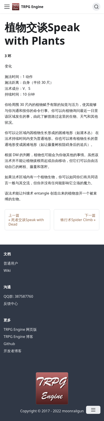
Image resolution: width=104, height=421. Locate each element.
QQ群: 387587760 (18, 296)
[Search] (96, 7)
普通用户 (11, 263)
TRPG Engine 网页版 (20, 329)
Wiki (7, 270)
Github (9, 343)
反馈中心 (11, 303)
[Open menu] (93, 410)
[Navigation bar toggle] (7, 6)
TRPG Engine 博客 (18, 336)
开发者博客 (13, 350)
